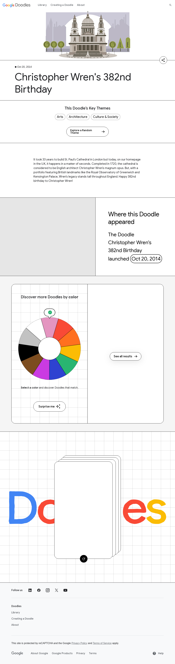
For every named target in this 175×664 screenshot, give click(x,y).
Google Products (62, 653)
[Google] (17, 653)
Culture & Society (105, 117)
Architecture (78, 117)
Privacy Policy (79, 643)
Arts (60, 117)
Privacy (80, 653)
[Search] (170, 5)
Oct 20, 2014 (146, 259)
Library (42, 5)
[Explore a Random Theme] (87, 132)
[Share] (163, 60)
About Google (39, 653)
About (81, 5)
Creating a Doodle (62, 5)
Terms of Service (102, 643)
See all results (125, 356)
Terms (93, 653)
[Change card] (84, 559)
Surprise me (49, 406)
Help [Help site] (158, 653)
